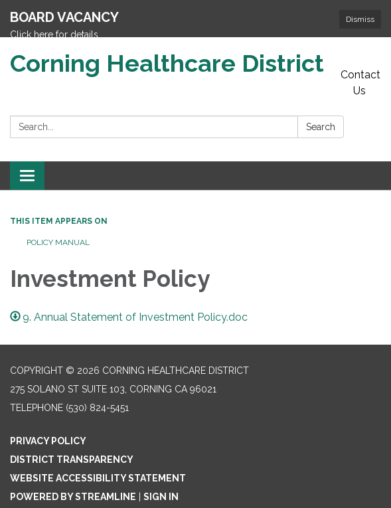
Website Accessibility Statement (98, 455)
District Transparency (71, 436)
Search (320, 104)
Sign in (161, 473)
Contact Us (360, 60)
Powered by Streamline (73, 473)
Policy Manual (58, 219)
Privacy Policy (48, 417)
